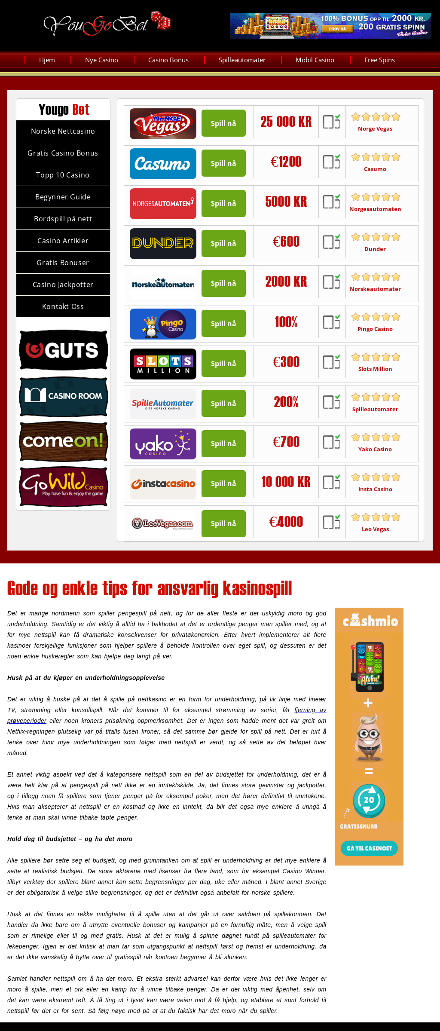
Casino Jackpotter (63, 284)
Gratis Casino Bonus (63, 153)
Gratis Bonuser (63, 262)
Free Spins (379, 59)
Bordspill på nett (63, 218)
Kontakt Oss (63, 306)
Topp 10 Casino (62, 175)
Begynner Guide (63, 197)
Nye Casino (101, 59)
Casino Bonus (168, 59)
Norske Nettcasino (63, 131)
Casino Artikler (63, 240)
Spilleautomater (242, 59)
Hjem (47, 59)
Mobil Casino (315, 59)
